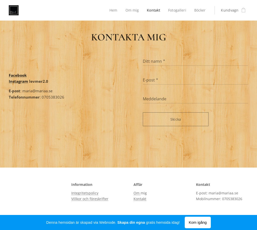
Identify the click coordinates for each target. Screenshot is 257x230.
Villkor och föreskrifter (89, 198)
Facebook (18, 75)
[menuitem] (112, 10)
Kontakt (140, 198)
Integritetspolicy (84, 193)
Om (137, 193)
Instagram (18, 81)
